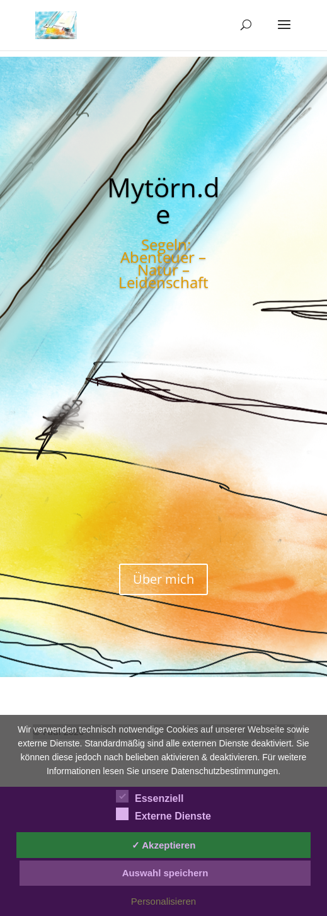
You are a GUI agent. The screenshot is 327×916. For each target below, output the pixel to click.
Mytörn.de (163, 200)
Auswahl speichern (165, 872)
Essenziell (149, 797)
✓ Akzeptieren (164, 845)
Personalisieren (163, 901)
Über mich (163, 579)
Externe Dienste (163, 814)
